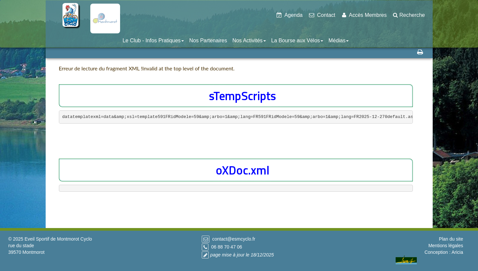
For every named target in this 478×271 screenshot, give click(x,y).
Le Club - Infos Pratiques (153, 40)
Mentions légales (445, 245)
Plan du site (451, 239)
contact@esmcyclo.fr (233, 239)
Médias (338, 40)
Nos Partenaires (208, 40)
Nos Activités (249, 40)
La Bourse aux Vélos (297, 40)
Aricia (457, 252)
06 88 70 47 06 (226, 247)
